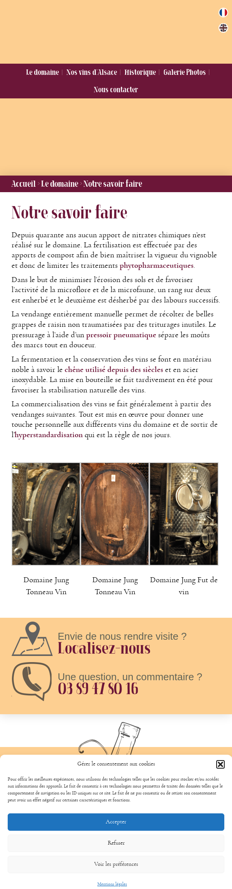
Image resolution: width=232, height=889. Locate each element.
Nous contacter (116, 89)
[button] (220, 771)
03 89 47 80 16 (98, 688)
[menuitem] (223, 12)
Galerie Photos (185, 72)
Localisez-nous (104, 648)
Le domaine (42, 72)
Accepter (116, 828)
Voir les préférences (116, 871)
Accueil (24, 183)
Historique (140, 72)
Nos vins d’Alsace (92, 72)
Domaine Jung (111, 30)
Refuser (116, 850)
